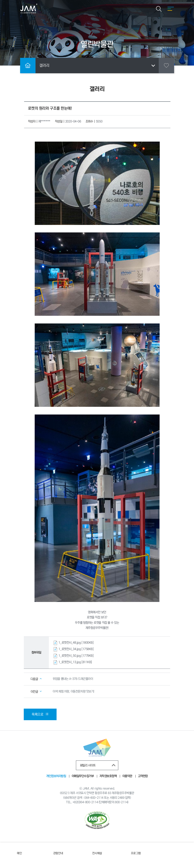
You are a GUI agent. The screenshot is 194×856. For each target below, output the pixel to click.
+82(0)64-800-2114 (85, 802)
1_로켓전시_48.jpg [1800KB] (75, 642)
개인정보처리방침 (56, 776)
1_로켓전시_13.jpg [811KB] (75, 662)
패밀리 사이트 (98, 765)
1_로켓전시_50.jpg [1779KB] (75, 655)
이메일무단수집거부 (83, 776)
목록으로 (40, 714)
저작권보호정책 (108, 776)
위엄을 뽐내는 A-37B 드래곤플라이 (73, 679)
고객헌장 (143, 776)
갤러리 (98, 65)
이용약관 (127, 776)
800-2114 (121, 802)
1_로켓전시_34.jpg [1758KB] (75, 649)
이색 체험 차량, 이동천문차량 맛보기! (73, 691)
